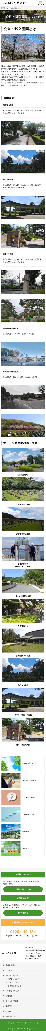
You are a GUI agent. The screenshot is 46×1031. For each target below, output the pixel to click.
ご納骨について (14, 979)
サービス (9, 970)
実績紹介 (9, 1006)
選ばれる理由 (11, 965)
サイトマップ (33, 1023)
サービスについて (29, 763)
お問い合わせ (23, 913)
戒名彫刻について (14, 986)
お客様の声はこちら (23, 889)
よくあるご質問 (28, 797)
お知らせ (25, 848)
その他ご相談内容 (29, 780)
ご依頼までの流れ (29, 815)
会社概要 (25, 831)
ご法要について (14, 982)
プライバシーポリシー (15, 1023)
